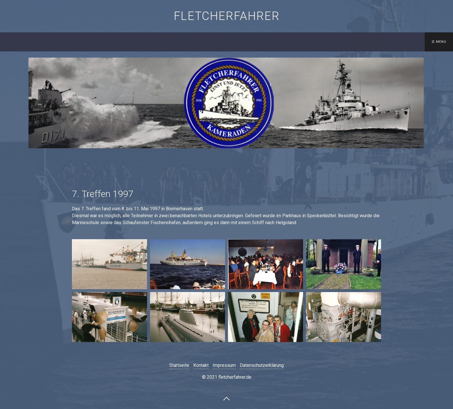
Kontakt (283, 42)
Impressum (224, 365)
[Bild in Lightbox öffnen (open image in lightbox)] (109, 264)
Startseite (133, 42)
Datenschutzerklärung (262, 365)
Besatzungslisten (211, 42)
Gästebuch (319, 42)
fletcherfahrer (226, 16)
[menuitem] (135, 41)
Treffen (249, 42)
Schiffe (168, 42)
